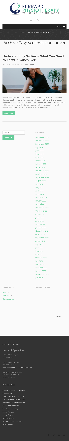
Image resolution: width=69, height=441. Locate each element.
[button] (59, 26)
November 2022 (42, 207)
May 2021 (39, 251)
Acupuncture (7, 393)
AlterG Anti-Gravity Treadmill (13, 396)
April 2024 (39, 157)
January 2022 (40, 227)
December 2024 (41, 137)
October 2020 (41, 257)
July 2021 (39, 244)
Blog (32, 64)
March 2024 (40, 161)
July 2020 (39, 261)
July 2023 (39, 184)
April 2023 (39, 191)
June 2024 (39, 150)
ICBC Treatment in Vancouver (13, 399)
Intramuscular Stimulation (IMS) (14, 402)
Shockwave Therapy (10, 409)
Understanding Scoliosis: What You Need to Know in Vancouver (33, 58)
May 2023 (39, 187)
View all (59, 316)
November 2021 (42, 231)
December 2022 (41, 204)
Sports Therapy (8, 415)
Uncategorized (8, 299)
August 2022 (40, 214)
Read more (8, 113)
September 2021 (42, 237)
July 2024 (39, 147)
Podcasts (6, 295)
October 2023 (41, 174)
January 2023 (40, 201)
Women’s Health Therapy (12, 421)
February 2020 (41, 268)
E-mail (64, 434)
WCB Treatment (8, 418)
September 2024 (42, 144)
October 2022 (41, 211)
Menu (31, 21)
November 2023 (42, 171)
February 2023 (41, 197)
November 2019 (42, 274)
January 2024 (40, 167)
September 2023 (42, 177)
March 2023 (40, 194)
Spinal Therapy (8, 412)
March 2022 (40, 224)
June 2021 (39, 247)
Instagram (58, 434)
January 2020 (40, 271)
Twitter (53, 434)
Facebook (48, 434)
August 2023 (40, 181)
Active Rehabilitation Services (13, 390)
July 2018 (39, 278)
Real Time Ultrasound (10, 406)
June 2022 (39, 217)
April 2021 (39, 254)
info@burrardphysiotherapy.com (19, 367)
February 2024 (41, 164)
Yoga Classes (7, 424)
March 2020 (40, 264)
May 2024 (39, 154)
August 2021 (40, 241)
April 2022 (39, 221)
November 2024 (42, 140)
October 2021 (41, 234)
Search (8, 137)
